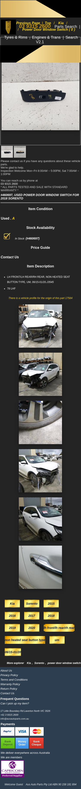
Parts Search (66, 26)
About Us (6, 670)
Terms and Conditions (14, 679)
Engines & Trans (47, 37)
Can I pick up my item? (14, 703)
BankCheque (36, 743)
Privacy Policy (9, 675)
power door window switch (64, 663)
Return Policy (8, 688)
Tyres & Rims (16, 37)
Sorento (39, 663)
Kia (29, 663)
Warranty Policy (10, 684)
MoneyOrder (22, 743)
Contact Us (7, 693)
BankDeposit (8, 743)
